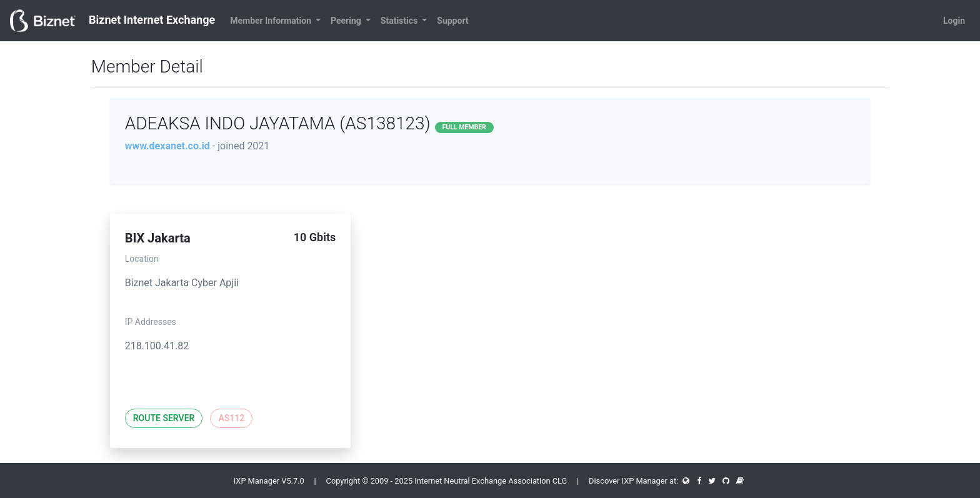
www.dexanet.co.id (167, 146)
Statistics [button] (400, 21)
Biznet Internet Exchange (112, 20)
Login (954, 21)
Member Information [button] (271, 21)
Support (452, 21)
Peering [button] (347, 21)
